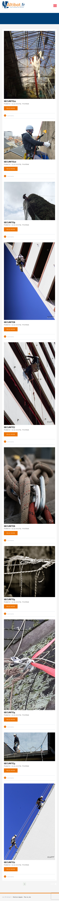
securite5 (9, 599)
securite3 (9, 763)
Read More (10, 108)
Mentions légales (18, 897)
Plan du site (27, 897)
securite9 (9, 222)
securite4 (9, 712)
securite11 (10, 101)
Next (52, 884)
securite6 (9, 526)
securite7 (9, 427)
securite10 (10, 162)
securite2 (9, 862)
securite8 (9, 322)
